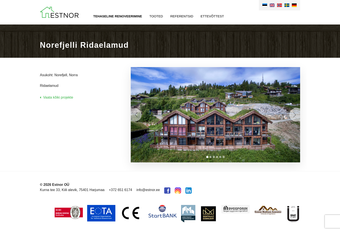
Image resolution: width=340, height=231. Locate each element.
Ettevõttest (212, 16)
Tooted (156, 16)
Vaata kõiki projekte (58, 97)
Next (294, 114)
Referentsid (181, 16)
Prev (136, 114)
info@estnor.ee (148, 190)
